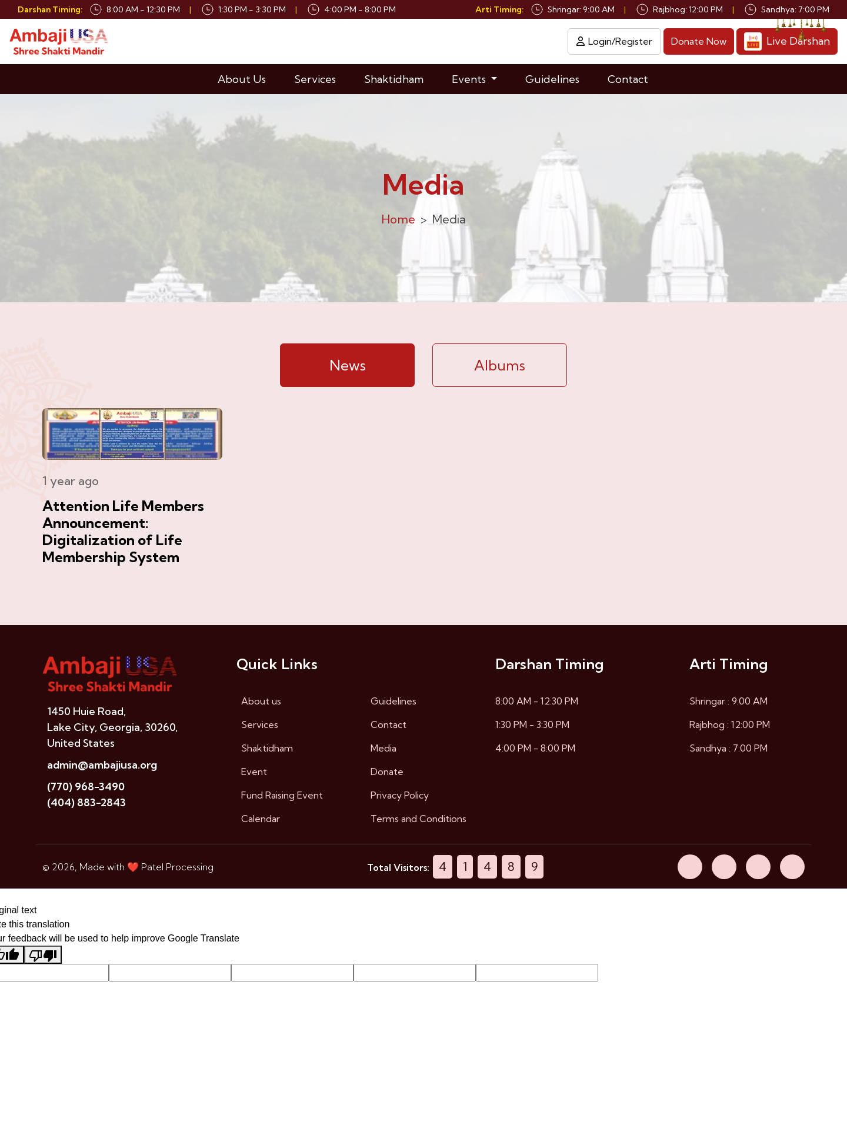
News (347, 367)
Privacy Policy (400, 797)
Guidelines (552, 80)
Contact (628, 80)
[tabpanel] (423, 518)
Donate (387, 773)
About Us (242, 80)
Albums (499, 367)
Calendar (260, 820)
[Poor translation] (43, 956)
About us (261, 703)
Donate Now (698, 42)
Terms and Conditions (418, 820)
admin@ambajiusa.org (102, 766)
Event (254, 773)
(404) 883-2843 (86, 804)
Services (315, 80)
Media (383, 750)
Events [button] (470, 80)
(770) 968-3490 (86, 788)
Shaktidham (394, 80)
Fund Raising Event (282, 797)
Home (398, 220)
